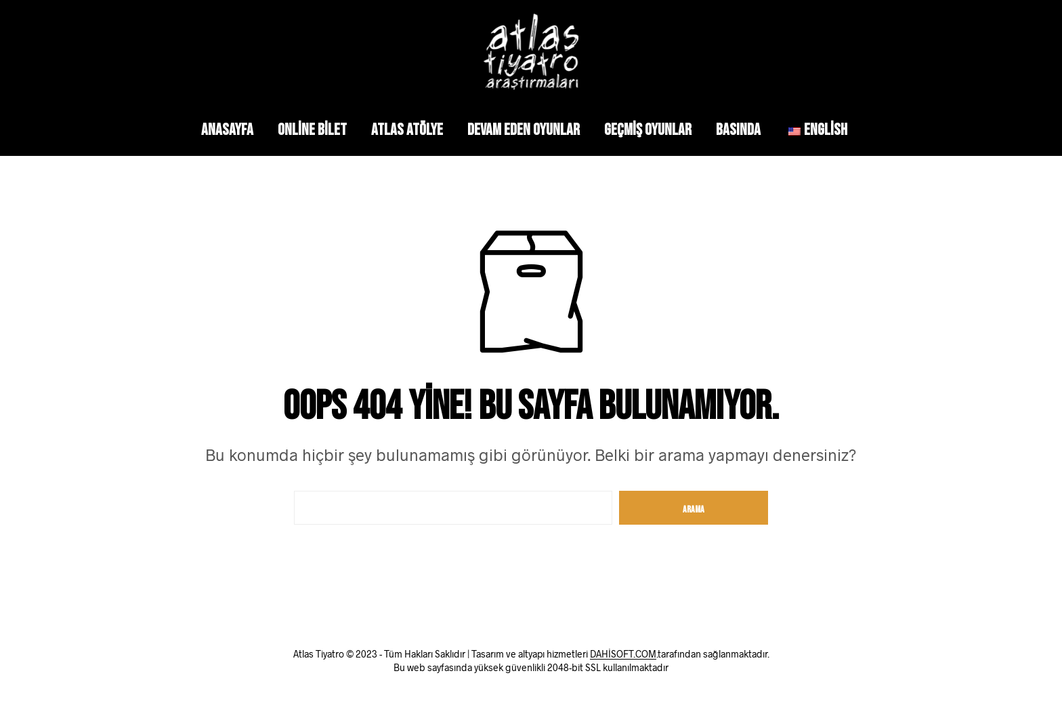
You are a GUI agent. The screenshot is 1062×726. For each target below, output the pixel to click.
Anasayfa (227, 130)
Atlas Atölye (407, 130)
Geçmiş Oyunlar (648, 130)
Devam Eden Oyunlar (523, 130)
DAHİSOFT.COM (623, 654)
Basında (738, 130)
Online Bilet (312, 130)
